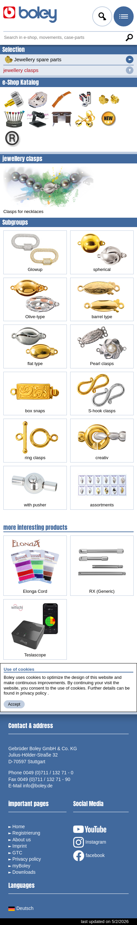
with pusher (35, 487)
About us (21, 839)
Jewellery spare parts (32, 60)
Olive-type (35, 299)
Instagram (89, 842)
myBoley (21, 865)
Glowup (35, 252)
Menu (123, 17)
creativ (102, 440)
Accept (14, 704)
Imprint (19, 846)
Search (129, 37)
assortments (102, 487)
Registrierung (26, 833)
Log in (101, 17)
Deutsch (20, 908)
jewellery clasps (20, 70)
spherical (102, 252)
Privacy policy (26, 859)
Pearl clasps (102, 346)
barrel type (102, 299)
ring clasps (35, 440)
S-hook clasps (102, 393)
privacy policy (33, 693)
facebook (89, 855)
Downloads (23, 872)
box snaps (35, 393)
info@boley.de (38, 785)
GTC (17, 852)
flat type (35, 346)
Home (18, 826)
